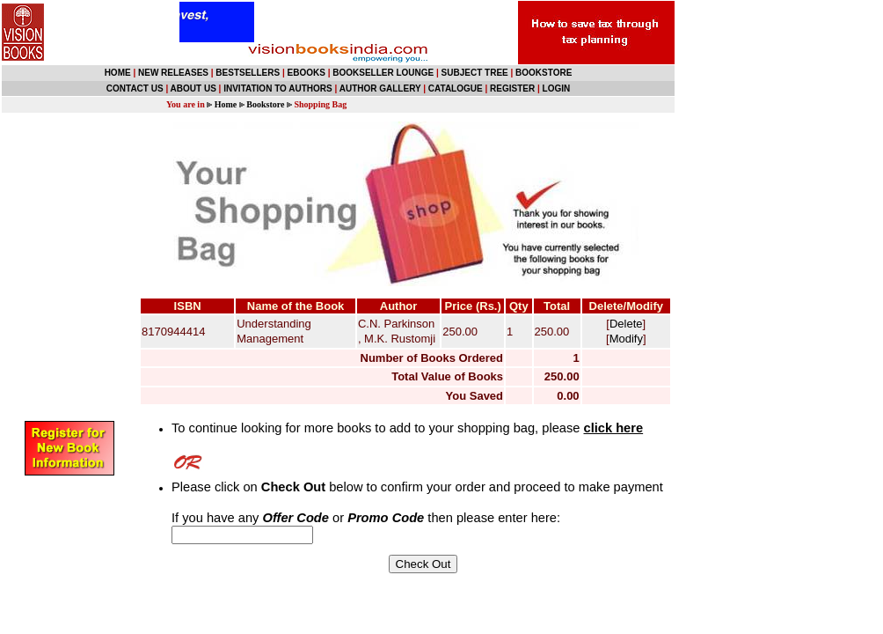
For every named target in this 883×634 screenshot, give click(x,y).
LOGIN (557, 88)
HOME (118, 72)
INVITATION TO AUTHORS (277, 88)
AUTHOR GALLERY (380, 88)
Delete (626, 323)
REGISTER (512, 88)
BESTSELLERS (247, 72)
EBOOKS (306, 72)
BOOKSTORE (543, 72)
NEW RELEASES (173, 72)
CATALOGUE (455, 88)
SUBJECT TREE (475, 72)
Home (226, 104)
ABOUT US (193, 88)
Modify (626, 338)
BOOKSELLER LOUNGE (383, 72)
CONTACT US (135, 88)
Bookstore (265, 104)
